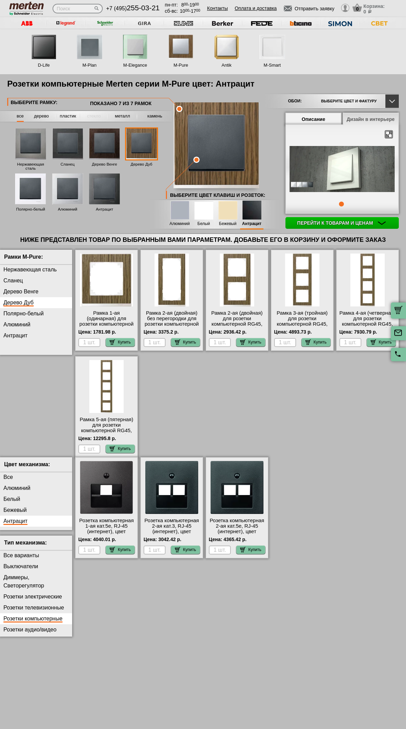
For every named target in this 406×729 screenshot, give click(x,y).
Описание (313, 119)
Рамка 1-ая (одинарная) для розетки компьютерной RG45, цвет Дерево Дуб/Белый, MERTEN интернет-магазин (106, 326)
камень (154, 116)
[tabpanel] (342, 169)
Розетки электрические (32, 602)
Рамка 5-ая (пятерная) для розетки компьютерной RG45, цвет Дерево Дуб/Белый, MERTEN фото (107, 430)
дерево (41, 116)
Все (8, 482)
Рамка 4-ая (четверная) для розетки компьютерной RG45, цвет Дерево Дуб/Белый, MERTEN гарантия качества (367, 326)
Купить (120, 342)
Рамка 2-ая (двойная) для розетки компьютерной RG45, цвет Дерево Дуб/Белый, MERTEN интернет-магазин (237, 326)
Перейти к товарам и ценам (341, 223)
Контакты (217, 8)
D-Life (44, 65)
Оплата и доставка (256, 8)
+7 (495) (133, 8)
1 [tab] (341, 204)
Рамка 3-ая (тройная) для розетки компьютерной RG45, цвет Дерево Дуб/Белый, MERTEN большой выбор (302, 326)
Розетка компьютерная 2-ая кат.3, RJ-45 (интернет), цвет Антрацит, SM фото (172, 534)
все (20, 116)
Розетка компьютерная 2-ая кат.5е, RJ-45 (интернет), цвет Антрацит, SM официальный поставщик (237, 539)
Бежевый (228, 224)
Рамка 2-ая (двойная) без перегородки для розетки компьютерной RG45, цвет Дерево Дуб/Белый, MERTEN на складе (172, 326)
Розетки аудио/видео (29, 635)
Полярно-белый (30, 209)
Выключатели (20, 572)
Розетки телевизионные (33, 613)
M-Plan (89, 65)
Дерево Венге (104, 164)
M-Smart (272, 65)
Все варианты (21, 561)
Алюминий (67, 209)
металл (122, 116)
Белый (204, 224)
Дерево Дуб (141, 164)
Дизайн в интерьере (371, 119)
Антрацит (104, 209)
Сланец (67, 164)
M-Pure (180, 65)
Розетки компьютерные (33, 624)
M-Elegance (135, 65)
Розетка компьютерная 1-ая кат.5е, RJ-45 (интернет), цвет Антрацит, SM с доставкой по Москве (106, 537)
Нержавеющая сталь (30, 166)
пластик (68, 116)
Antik (227, 65)
